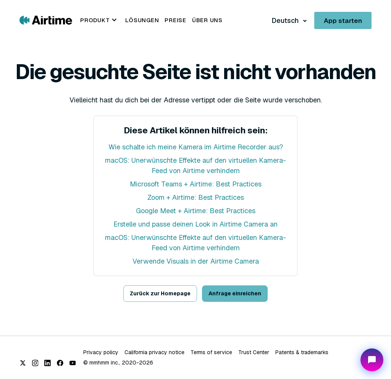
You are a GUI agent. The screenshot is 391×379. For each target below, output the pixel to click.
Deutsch (285, 20)
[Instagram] (35, 363)
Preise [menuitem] (175, 20)
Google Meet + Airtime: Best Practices (195, 210)
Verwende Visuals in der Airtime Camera (195, 261)
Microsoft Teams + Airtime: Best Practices (196, 184)
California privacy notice (154, 352)
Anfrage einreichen (234, 293)
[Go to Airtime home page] (45, 19)
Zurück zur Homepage (160, 293)
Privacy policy (100, 352)
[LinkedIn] (47, 363)
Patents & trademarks (301, 352)
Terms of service (211, 352)
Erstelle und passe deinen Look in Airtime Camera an (195, 224)
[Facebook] (60, 363)
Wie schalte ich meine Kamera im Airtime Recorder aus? (195, 147)
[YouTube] (72, 363)
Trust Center (253, 352)
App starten (343, 20)
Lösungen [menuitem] (142, 20)
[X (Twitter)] (22, 363)
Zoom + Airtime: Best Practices (195, 197)
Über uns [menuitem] (207, 20)
